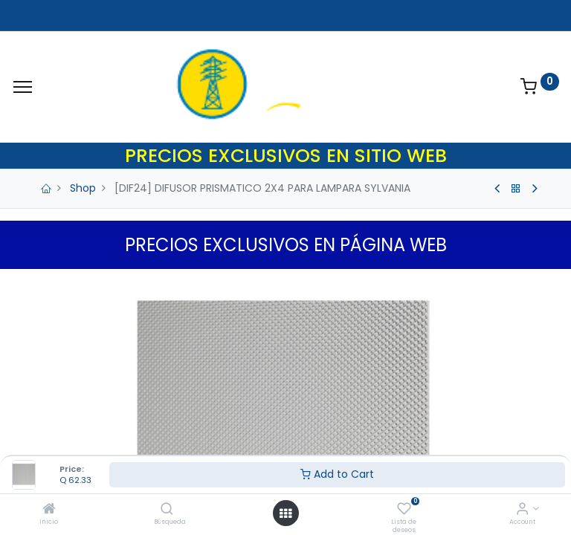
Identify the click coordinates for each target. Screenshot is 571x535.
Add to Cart (337, 474)
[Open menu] (285, 513)
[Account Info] (522, 509)
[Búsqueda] (167, 509)
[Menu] (22, 87)
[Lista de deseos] (404, 509)
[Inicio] (49, 509)
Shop (83, 188)
